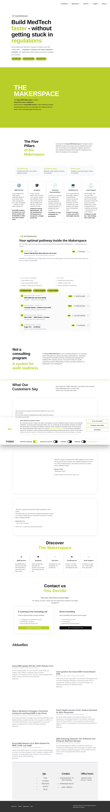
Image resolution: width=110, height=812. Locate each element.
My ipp (105, 4)
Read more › (15, 678)
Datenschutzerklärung (56, 795)
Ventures (87, 4)
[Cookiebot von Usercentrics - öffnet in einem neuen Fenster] (10, 809)
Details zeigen (92, 809)
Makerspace (76, 4)
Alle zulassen (97, 788)
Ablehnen (97, 797)
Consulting (65, 4)
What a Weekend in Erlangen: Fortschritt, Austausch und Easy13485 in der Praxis (30, 712)
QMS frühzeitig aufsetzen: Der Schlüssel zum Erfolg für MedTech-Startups (75, 740)
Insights (96, 4)
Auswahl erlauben (97, 792)
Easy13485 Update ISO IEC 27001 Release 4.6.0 (32, 666)
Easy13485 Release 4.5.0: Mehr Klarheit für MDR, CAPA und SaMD (30, 744)
